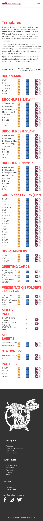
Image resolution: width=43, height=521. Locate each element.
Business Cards (12, 465)
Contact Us (10, 451)
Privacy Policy (11, 453)
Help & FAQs (11, 489)
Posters (9, 472)
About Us (9, 446)
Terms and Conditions (14, 448)
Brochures (10, 468)
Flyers (8, 474)
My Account (10, 487)
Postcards (10, 470)
